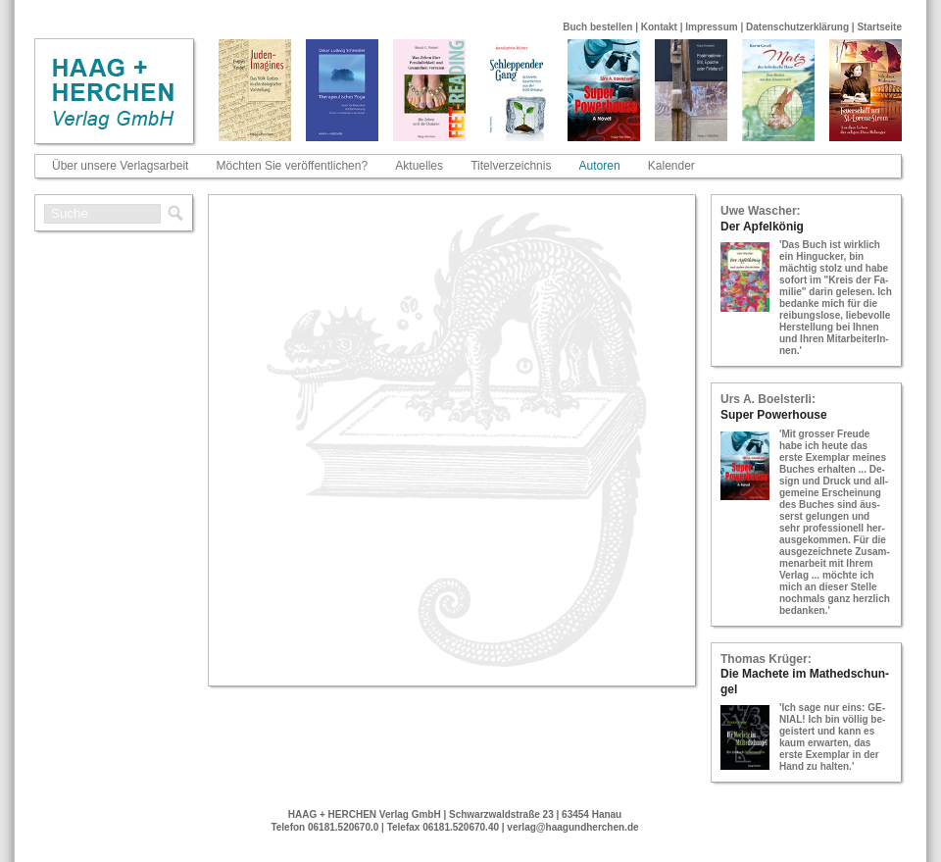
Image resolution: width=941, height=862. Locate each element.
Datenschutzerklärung (797, 27)
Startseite (879, 27)
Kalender (671, 166)
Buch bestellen (597, 27)
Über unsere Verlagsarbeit (120, 166)
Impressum (711, 27)
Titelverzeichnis (510, 166)
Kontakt (659, 27)
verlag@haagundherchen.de (572, 827)
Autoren (599, 166)
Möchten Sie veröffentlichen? (293, 166)
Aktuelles (419, 166)
